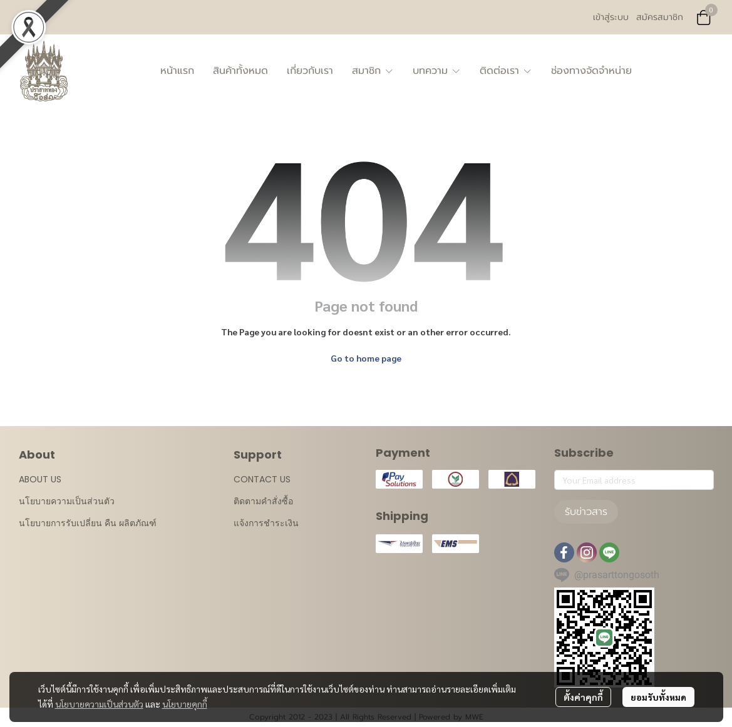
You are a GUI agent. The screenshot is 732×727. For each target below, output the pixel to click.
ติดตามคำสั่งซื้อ (263, 501)
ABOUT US (40, 479)
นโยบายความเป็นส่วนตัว (99, 703)
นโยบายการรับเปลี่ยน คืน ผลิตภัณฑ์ (88, 523)
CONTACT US (262, 479)
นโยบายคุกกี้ (184, 703)
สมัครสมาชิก (659, 17)
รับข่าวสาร (586, 511)
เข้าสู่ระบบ (611, 17)
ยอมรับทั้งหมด (658, 697)
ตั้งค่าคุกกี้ (583, 697)
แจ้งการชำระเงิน (266, 523)
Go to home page (366, 358)
